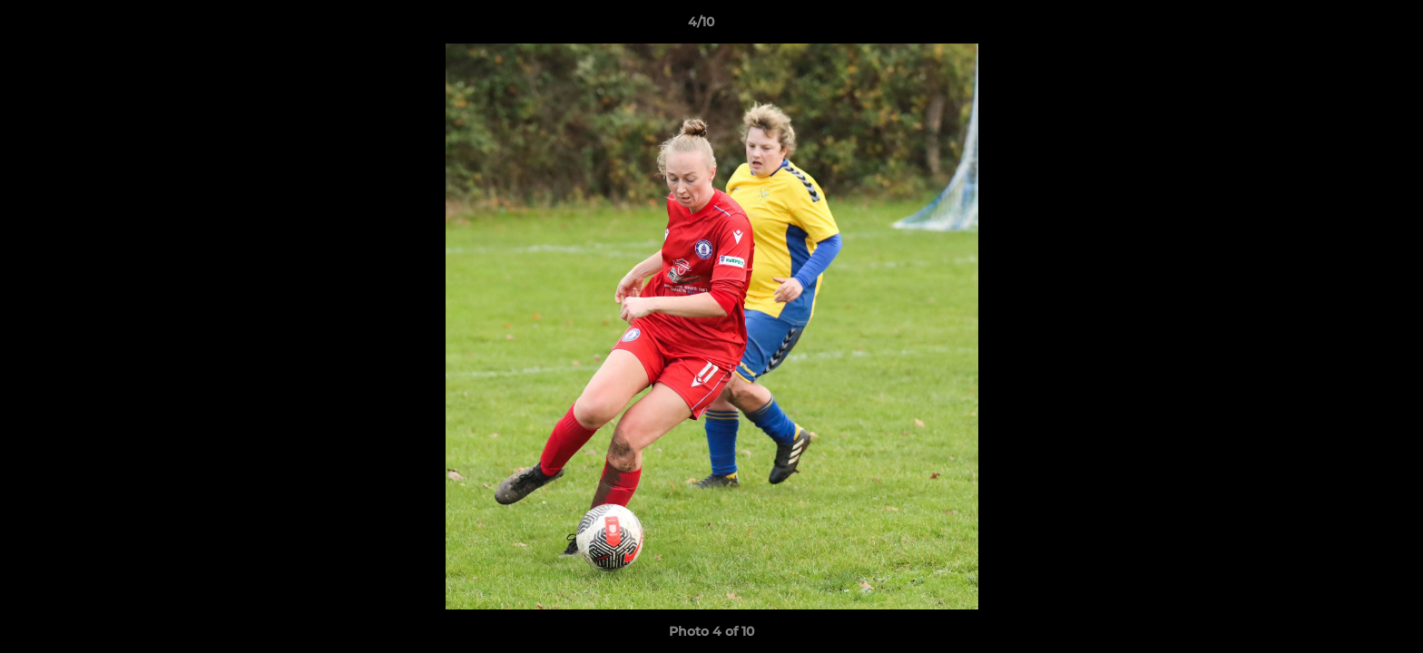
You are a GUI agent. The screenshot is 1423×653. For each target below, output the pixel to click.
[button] (1347, 26)
